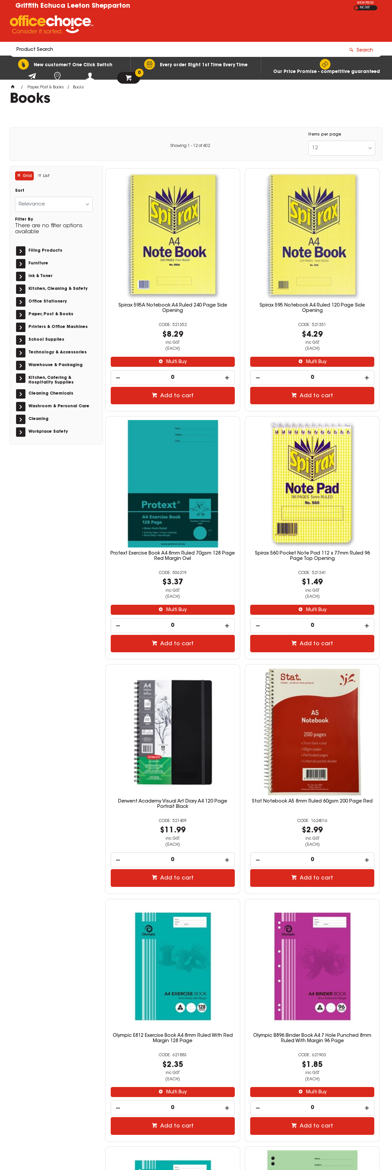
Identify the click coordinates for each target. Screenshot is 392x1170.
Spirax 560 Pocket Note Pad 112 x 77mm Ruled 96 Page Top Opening (149, 463)
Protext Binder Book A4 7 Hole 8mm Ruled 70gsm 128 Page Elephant (149, 865)
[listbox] (341, 148)
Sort (19, 191)
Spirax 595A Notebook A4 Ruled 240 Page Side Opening (149, 259)
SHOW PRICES (365, 3)
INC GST (365, 7)
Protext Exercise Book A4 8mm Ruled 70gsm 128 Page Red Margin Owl (335, 261)
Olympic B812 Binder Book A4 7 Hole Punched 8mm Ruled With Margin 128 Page (336, 664)
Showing (190, 146)
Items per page (324, 135)
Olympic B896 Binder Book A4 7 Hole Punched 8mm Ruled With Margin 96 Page (243, 664)
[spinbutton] (149, 328)
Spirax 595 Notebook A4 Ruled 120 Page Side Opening (243, 259)
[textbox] (157, 25)
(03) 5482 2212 (292, 1088)
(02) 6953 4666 (292, 1074)
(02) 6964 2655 (292, 1059)
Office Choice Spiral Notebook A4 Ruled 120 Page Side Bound (335, 863)
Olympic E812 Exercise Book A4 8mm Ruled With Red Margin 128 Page (149, 664)
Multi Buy (153, 312)
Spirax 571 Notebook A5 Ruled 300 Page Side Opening (243, 863)
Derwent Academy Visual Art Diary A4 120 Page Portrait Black (242, 460)
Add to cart (152, 346)
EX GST (356, 8)
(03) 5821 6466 (292, 1102)
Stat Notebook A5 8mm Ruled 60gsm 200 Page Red (336, 460)
